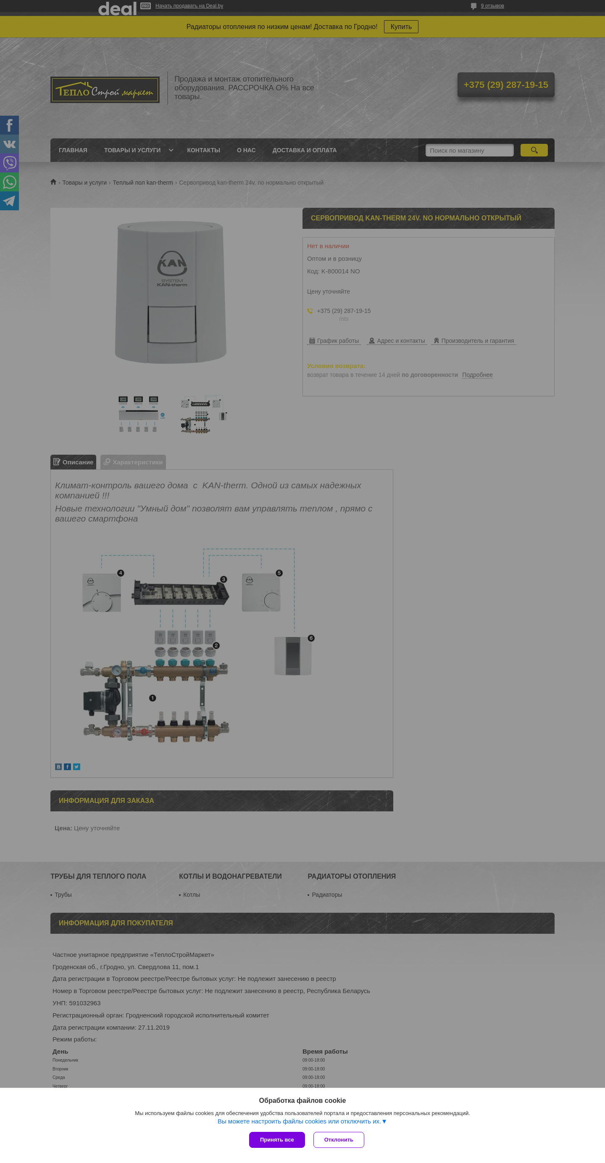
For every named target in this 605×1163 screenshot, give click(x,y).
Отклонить (338, 1140)
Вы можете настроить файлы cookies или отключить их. (299, 1121)
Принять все (277, 1140)
